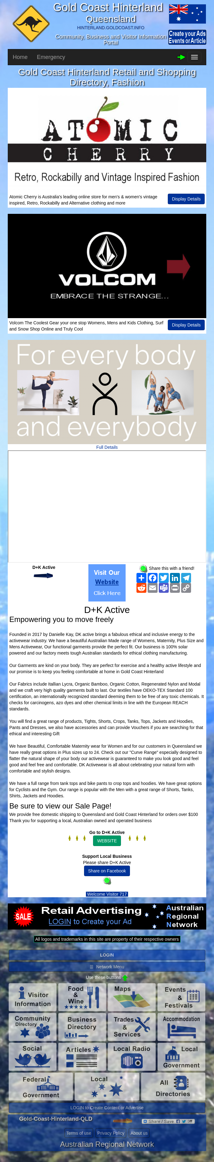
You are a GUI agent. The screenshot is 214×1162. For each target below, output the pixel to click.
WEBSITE (107, 840)
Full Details (107, 447)
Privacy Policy (110, 1133)
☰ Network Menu (107, 966)
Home (20, 57)
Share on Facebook (107, 870)
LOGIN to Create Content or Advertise (107, 1107)
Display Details (186, 198)
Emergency (51, 57)
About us (139, 1133)
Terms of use (78, 1133)
